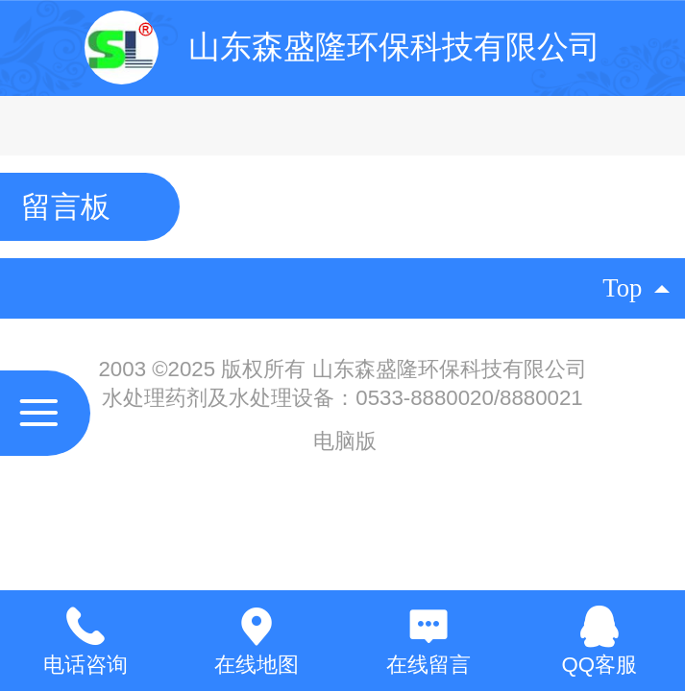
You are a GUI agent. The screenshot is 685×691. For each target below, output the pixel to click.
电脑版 (345, 441)
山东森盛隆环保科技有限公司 (394, 46)
